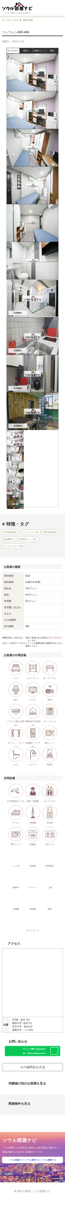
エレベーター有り (31, 532)
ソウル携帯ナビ (49, 1159)
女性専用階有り (11, 532)
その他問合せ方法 (32, 1067)
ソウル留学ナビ (32, 1159)
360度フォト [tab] (39, 51)
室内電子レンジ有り (28, 539)
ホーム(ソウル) (10, 20)
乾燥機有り (9, 539)
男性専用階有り (51, 532)
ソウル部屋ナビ (16, 1159)
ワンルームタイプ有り (14, 546)
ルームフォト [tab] (13, 51)
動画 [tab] (52, 50)
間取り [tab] (28, 51)
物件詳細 (28, 20)
